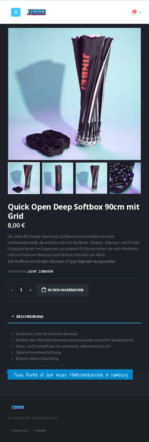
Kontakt (40, 430)
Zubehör (46, 271)
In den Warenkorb (65, 289)
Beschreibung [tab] (29, 316)
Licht (32, 271)
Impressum (20, 430)
